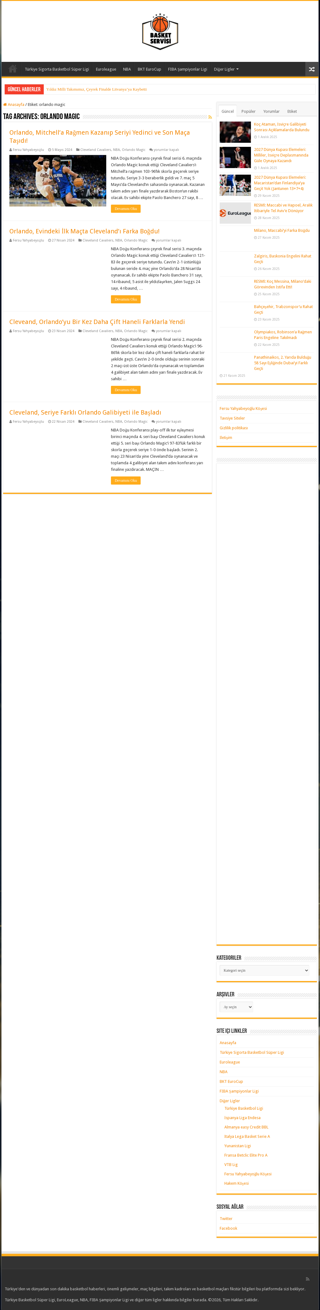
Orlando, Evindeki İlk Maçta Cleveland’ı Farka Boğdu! (84, 231)
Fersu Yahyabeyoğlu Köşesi (243, 408)
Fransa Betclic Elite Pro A (246, 1155)
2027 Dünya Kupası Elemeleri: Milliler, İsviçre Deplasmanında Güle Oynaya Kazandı (281, 155)
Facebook (228, 1228)
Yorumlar (271, 111)
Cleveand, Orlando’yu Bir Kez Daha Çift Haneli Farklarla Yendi (97, 322)
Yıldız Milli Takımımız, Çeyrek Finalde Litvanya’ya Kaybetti (96, 89)
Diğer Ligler (224, 69)
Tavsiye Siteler (232, 418)
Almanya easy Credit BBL (246, 1127)
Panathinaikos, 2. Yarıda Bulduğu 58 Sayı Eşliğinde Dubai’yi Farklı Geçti (283, 363)
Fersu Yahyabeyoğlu (28, 150)
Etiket (292, 111)
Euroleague (106, 69)
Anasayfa (13, 68)
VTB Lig (231, 1164)
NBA (127, 69)
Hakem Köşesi (236, 1183)
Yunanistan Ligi (237, 1145)
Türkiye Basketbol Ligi (243, 1108)
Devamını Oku (126, 209)
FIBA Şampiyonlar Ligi (187, 69)
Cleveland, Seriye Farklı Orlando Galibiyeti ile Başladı (85, 412)
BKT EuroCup (149, 69)
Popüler (249, 111)
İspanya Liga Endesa (242, 1117)
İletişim (226, 437)
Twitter (226, 1218)
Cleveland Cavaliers (95, 150)
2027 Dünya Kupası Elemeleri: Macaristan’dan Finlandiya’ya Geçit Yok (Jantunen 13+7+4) (280, 183)
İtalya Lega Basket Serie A (247, 1136)
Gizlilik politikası (234, 428)
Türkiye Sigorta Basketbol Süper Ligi (57, 69)
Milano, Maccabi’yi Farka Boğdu (282, 230)
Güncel (228, 111)
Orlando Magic (133, 150)
